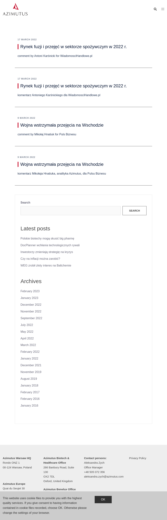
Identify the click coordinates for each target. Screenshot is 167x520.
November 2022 (31, 311)
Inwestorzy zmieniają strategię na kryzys (47, 252)
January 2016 (29, 405)
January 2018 (29, 385)
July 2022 (27, 324)
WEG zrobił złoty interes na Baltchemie (46, 265)
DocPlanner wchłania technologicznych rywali (50, 245)
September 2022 (31, 318)
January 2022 (29, 358)
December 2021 (31, 365)
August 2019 (29, 378)
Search (25, 202)
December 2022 (31, 304)
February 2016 (30, 398)
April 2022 (27, 338)
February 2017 (30, 392)
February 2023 (30, 291)
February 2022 (30, 351)
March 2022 (28, 345)
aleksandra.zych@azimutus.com (104, 476)
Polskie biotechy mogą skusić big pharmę (47, 238)
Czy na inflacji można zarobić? (40, 258)
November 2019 (31, 372)
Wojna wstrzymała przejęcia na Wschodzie (61, 125)
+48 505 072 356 (94, 471)
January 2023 (29, 297)
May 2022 (27, 331)
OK (103, 499)
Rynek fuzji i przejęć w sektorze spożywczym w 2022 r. (73, 46)
